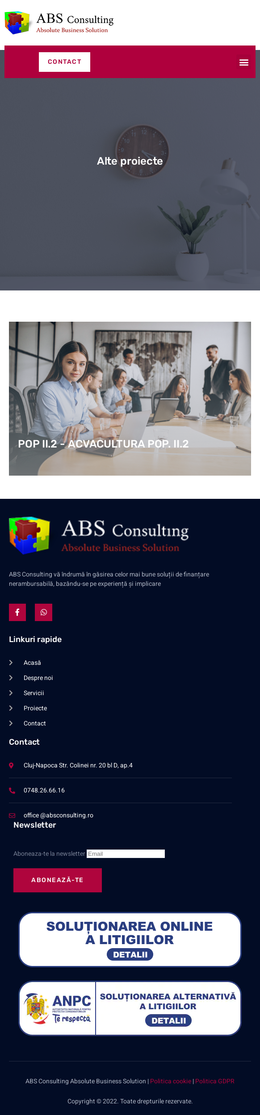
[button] (243, 61)
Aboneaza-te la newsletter (89, 853)
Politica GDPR (215, 1081)
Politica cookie (170, 1081)
